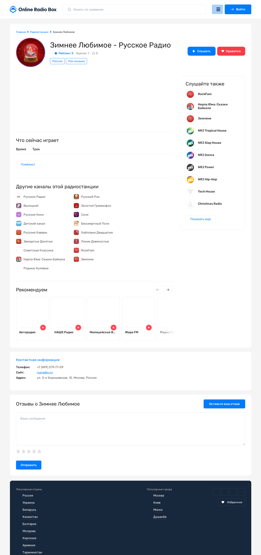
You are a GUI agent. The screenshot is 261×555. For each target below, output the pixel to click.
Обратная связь (138, 539)
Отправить (29, 466)
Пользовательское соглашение (39, 539)
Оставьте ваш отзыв (224, 405)
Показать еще (201, 220)
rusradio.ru (45, 373)
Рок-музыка (76, 61)
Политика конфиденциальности (94, 539)
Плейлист (28, 165)
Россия (57, 61)
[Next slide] (167, 290)
